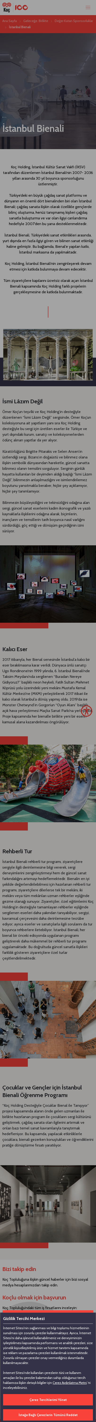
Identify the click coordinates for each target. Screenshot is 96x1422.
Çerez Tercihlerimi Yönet (48, 1400)
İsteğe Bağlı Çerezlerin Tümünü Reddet (48, 1415)
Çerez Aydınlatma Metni (70, 1383)
